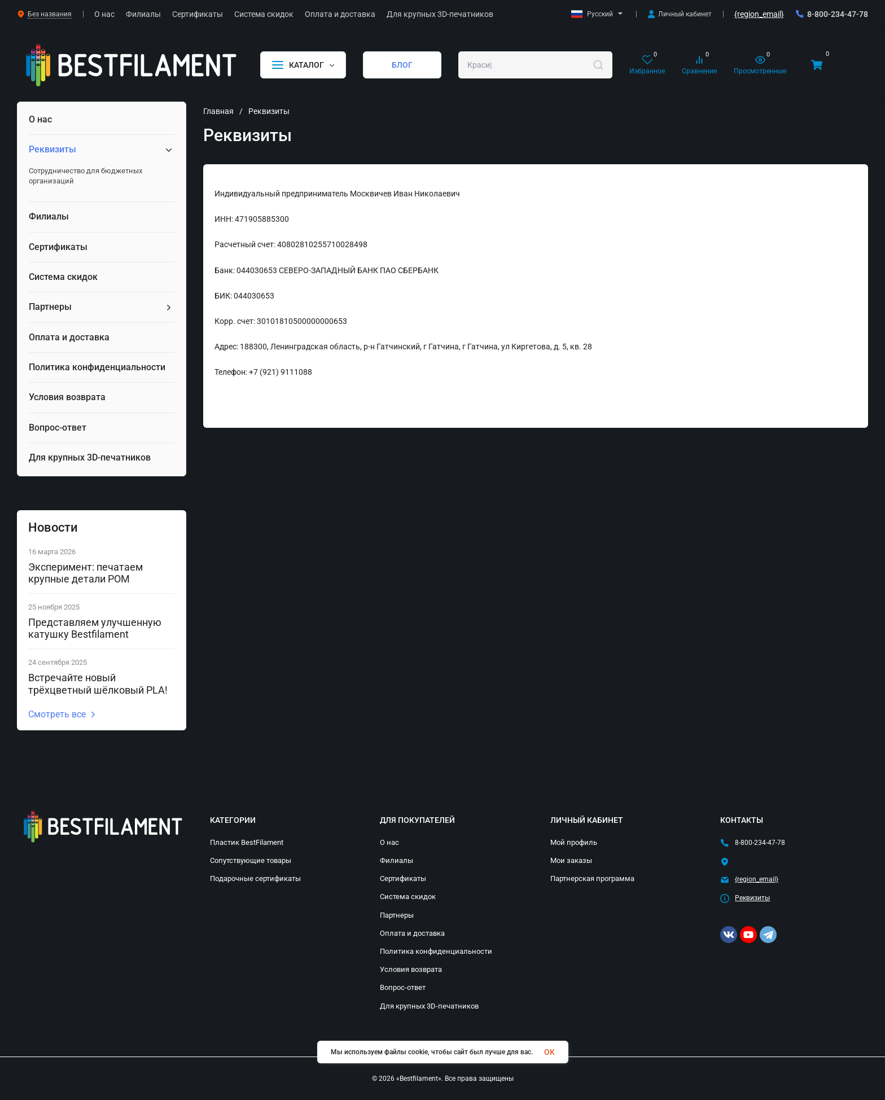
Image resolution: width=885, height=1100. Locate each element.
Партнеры (397, 915)
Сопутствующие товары (250, 860)
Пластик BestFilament (246, 842)
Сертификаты (403, 878)
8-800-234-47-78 (837, 14)
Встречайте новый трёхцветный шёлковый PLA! (98, 684)
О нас (389, 842)
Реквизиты (752, 898)
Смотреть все (62, 714)
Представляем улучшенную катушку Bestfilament (94, 628)
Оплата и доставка (412, 933)
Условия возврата (411, 969)
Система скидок (408, 896)
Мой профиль (573, 842)
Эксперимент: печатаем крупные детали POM (85, 573)
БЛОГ (402, 64)
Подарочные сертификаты (255, 878)
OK (549, 1052)
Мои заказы (571, 860)
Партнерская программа (592, 878)
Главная (218, 111)
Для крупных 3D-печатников (429, 1006)
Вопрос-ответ (403, 987)
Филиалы (396, 860)
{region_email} (759, 14)
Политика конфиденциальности (436, 951)
